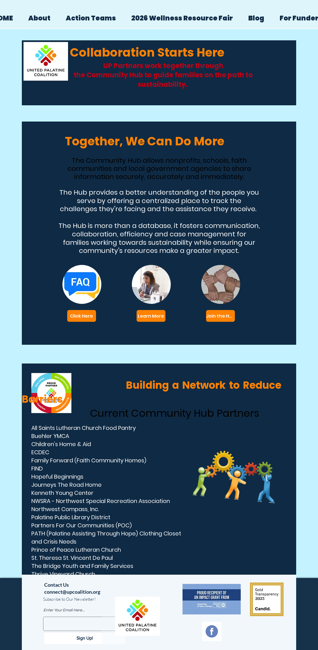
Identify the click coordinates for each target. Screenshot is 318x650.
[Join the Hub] (220, 316)
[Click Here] (81, 316)
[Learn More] (151, 316)
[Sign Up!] (84, 638)
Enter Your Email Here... (64, 610)
